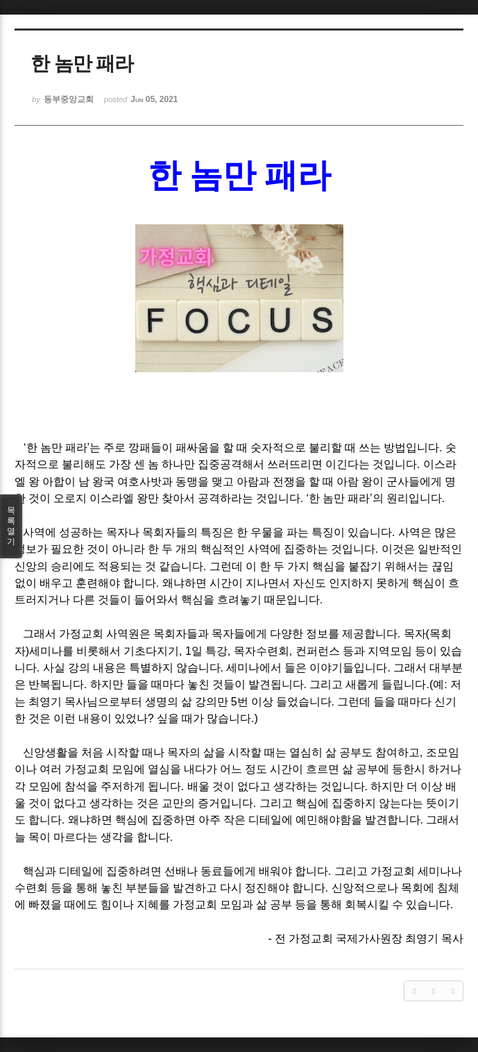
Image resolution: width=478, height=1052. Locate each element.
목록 (11, 526)
